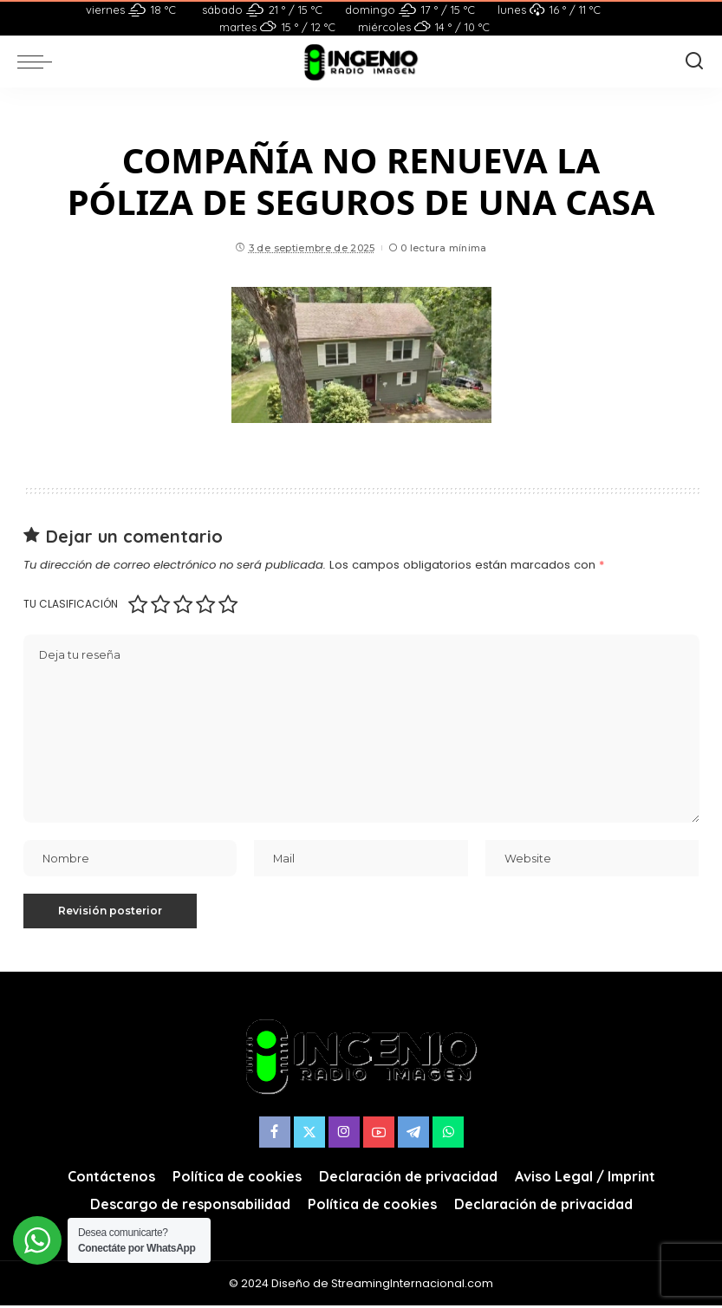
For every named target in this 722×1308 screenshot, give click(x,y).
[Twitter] (309, 1134)
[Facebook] (274, 1134)
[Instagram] (344, 1134)
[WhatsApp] (448, 1134)
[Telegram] (413, 1134)
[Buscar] (694, 62)
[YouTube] (378, 1134)
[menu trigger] (39, 62)
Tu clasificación (70, 603)
